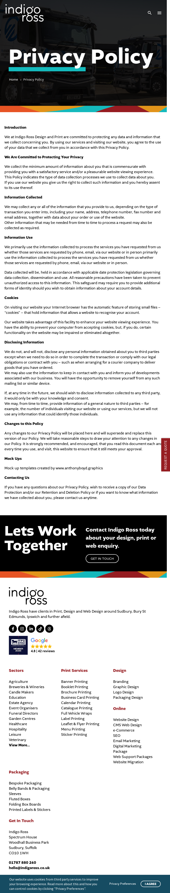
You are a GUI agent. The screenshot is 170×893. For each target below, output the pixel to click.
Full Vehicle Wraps (76, 713)
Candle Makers (21, 692)
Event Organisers (23, 708)
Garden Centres (22, 718)
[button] (149, 12)
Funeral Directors (23, 713)
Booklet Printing (74, 687)
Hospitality (18, 729)
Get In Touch (21, 821)
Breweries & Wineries (26, 687)
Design (119, 670)
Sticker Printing (74, 734)
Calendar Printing (75, 702)
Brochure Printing (76, 692)
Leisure (15, 734)
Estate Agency (21, 702)
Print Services (74, 670)
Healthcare (18, 724)
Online (119, 708)
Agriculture (18, 681)
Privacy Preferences (122, 884)
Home (13, 80)
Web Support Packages (132, 756)
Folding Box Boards (25, 804)
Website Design (126, 719)
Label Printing (73, 718)
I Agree (150, 884)
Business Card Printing (80, 697)
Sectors (16, 670)
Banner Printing (74, 681)
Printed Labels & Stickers (29, 809)
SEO (116, 735)
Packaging (19, 772)
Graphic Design (126, 687)
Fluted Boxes (19, 799)
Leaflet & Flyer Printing (80, 724)
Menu (159, 13)
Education (17, 697)
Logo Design (123, 692)
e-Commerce (123, 730)
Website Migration (128, 762)
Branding (121, 681)
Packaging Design (128, 697)
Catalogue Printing (76, 708)
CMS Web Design (127, 725)
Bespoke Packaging (25, 783)
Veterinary (17, 739)
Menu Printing (73, 729)
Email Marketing (126, 741)
